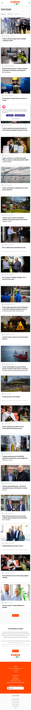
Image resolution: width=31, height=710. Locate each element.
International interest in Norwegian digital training (15, 576)
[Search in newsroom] (29, 3)
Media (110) (10, 14)
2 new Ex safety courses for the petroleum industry (15, 338)
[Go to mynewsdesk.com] (15, 695)
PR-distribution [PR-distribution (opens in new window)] (15, 700)
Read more (15, 651)
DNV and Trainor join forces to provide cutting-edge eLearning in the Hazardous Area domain (14, 517)
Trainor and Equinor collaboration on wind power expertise (15, 189)
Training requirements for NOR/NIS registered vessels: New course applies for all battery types (15, 458)
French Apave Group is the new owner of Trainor (14, 99)
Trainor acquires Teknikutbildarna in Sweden (13, 606)
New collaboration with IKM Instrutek (14, 247)
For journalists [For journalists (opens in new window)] (15, 704)
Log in (15, 707)
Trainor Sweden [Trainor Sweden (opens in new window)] (15, 679)
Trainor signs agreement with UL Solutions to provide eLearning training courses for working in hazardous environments (15, 309)
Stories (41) (3, 14)
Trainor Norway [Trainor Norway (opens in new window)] (15, 675)
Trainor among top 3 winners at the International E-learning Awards (13, 427)
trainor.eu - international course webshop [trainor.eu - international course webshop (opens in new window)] (15, 682)
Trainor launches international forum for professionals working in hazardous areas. (15, 129)
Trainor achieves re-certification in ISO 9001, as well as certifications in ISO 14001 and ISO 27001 (15, 160)
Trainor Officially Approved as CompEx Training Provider (14, 39)
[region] (15, 112)
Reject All (10, 115)
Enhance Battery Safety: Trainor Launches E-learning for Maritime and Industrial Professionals (15, 70)
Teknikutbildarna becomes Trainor (12, 546)
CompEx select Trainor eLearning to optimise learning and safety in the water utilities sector (14, 219)
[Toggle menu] (2, 3)
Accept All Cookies (20, 115)
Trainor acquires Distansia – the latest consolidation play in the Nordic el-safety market (14, 488)
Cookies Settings (15, 118)
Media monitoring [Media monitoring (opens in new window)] (15, 699)
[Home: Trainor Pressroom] (15, 3)
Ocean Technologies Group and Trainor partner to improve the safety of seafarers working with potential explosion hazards (15, 368)
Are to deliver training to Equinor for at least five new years (14, 278)
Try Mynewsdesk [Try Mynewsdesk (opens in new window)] (15, 702)
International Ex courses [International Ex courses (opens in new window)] (15, 680)
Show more (15, 615)
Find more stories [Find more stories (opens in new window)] (15, 706)
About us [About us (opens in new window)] (15, 677)
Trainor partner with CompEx (11, 396)
